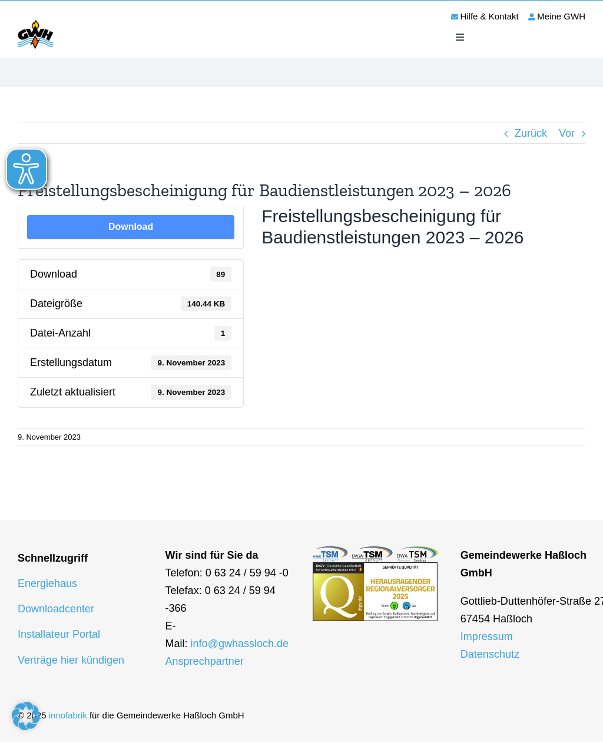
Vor (567, 133)
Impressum (486, 636)
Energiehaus (47, 583)
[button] (26, 716)
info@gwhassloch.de (240, 643)
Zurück (531, 133)
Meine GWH (561, 16)
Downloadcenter (56, 609)
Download (130, 227)
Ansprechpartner (204, 661)
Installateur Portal (59, 634)
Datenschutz (489, 654)
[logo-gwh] (35, 22)
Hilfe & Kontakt (489, 16)
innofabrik (68, 715)
